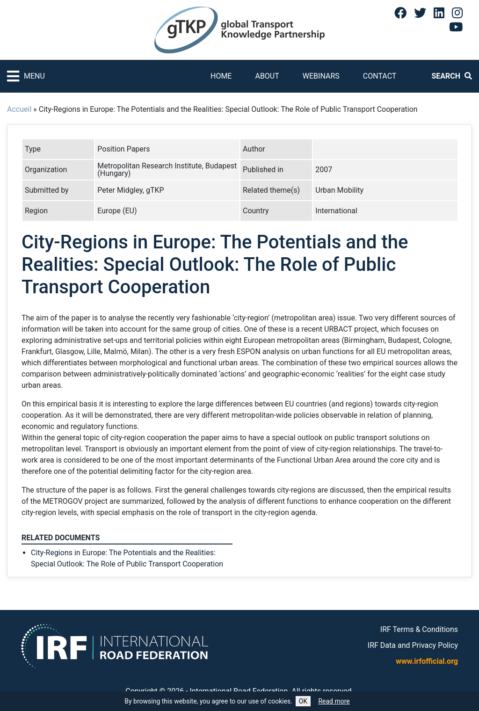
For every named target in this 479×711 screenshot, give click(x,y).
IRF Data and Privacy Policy (413, 645)
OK (303, 701)
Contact (380, 76)
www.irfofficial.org (427, 661)
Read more (333, 701)
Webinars (321, 76)
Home (221, 76)
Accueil (19, 109)
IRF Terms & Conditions (419, 629)
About (267, 76)
